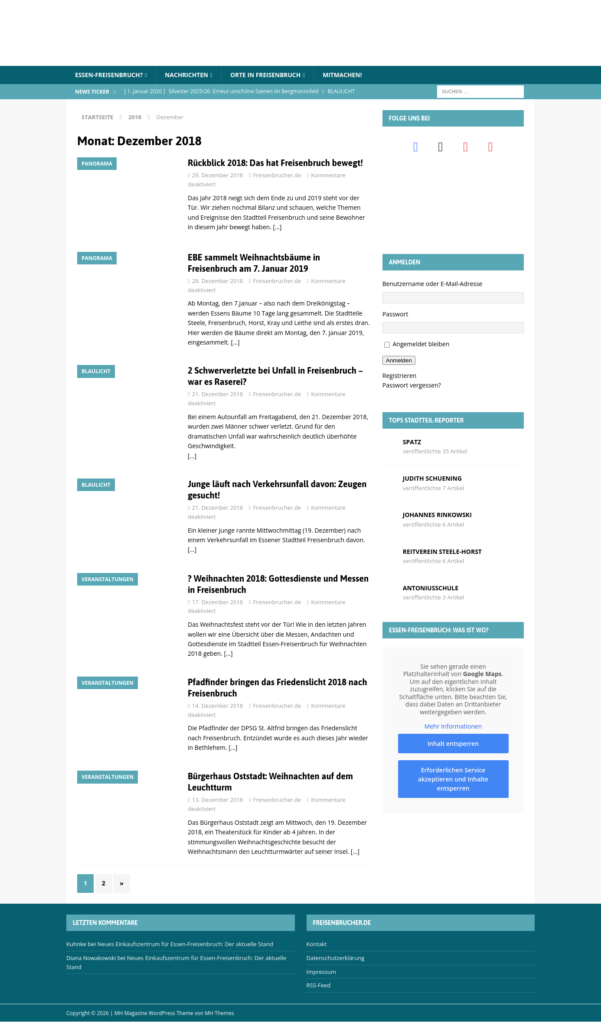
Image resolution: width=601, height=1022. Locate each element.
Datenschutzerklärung (336, 958)
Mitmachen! (346, 75)
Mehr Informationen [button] (453, 726)
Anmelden (399, 360)
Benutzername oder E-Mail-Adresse (432, 284)
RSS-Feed (319, 985)
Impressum (321, 972)
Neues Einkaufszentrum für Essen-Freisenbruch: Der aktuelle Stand (185, 944)
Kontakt (317, 944)
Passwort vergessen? (411, 385)
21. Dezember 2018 (217, 394)
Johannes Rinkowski (437, 515)
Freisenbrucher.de (277, 175)
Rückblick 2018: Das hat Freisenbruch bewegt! (275, 163)
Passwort (395, 314)
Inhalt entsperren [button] (453, 743)
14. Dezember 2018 (217, 706)
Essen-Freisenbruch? (109, 75)
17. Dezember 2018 (217, 602)
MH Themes (219, 1013)
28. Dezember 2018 (217, 281)
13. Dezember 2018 (217, 800)
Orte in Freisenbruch (268, 75)
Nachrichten (188, 75)
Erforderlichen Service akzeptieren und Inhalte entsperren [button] (453, 779)
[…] (277, 227)
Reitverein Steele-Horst (442, 551)
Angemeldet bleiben (420, 344)
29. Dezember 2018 (217, 175)
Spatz (412, 442)
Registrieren (399, 375)
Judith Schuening (432, 478)
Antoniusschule (430, 588)
